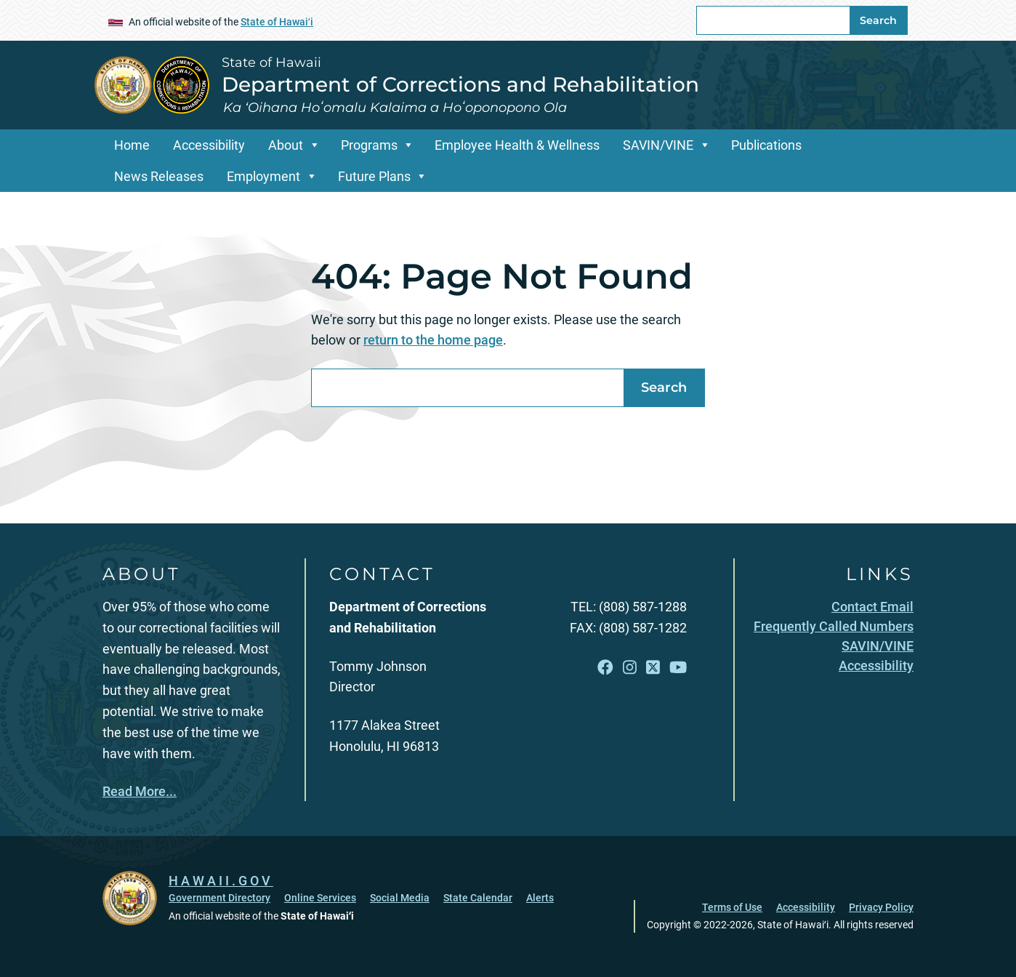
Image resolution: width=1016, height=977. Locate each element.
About (285, 145)
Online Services (320, 898)
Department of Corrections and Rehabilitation (460, 84)
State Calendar (477, 898)
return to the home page (433, 339)
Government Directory (219, 898)
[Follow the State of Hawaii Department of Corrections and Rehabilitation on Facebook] (605, 668)
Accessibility (209, 145)
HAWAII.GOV (221, 880)
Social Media (400, 898)
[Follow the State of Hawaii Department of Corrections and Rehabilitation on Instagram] (630, 668)
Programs (369, 145)
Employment (263, 176)
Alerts (540, 898)
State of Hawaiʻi (277, 22)
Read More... (139, 791)
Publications (766, 145)
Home (132, 145)
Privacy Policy (881, 907)
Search (878, 20)
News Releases (158, 176)
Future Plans (374, 176)
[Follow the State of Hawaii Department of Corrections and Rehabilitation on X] (653, 668)
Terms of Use (732, 907)
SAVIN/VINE (658, 145)
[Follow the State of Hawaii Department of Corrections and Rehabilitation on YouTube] (678, 668)
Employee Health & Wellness (517, 145)
